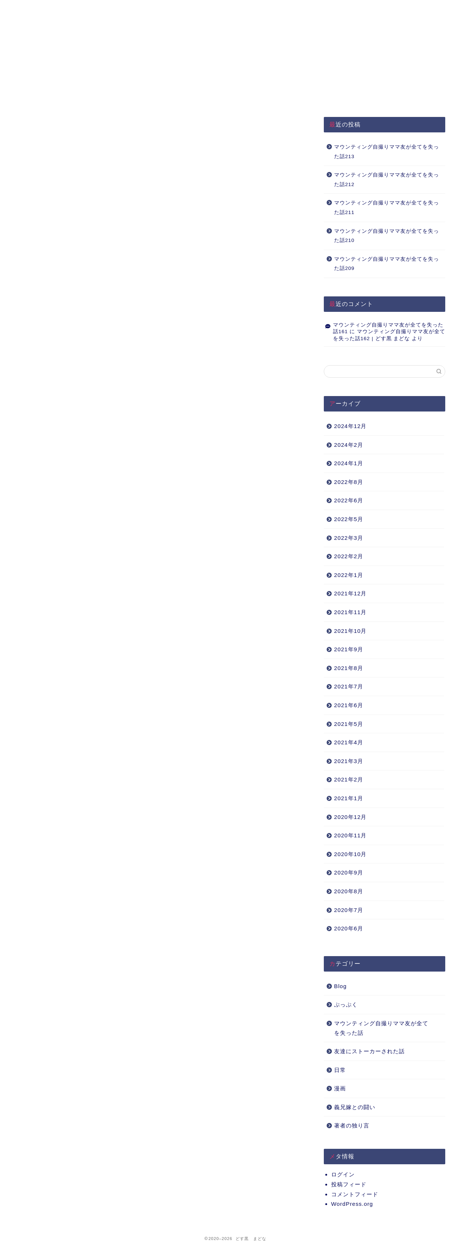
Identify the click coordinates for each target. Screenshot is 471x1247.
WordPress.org (352, 1204)
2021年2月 (348, 779)
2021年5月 (348, 724)
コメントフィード (354, 1194)
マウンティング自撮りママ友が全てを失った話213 (386, 151)
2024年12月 (350, 426)
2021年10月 (350, 631)
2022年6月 (348, 500)
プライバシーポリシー (159, 9)
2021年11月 (350, 612)
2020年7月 (348, 910)
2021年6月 (348, 705)
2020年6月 (348, 928)
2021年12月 (350, 593)
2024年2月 (348, 445)
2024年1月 (348, 463)
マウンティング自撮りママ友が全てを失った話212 (386, 179)
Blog (340, 986)
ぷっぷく (346, 1004)
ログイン (343, 1174)
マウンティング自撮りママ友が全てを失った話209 (386, 263)
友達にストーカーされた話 (369, 1051)
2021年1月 (348, 798)
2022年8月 (348, 482)
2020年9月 (348, 872)
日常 (340, 1070)
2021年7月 (348, 686)
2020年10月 (350, 854)
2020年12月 (350, 817)
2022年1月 (348, 575)
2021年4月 (348, 742)
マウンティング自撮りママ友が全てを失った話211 (386, 207)
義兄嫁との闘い (354, 1107)
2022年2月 (348, 556)
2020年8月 (348, 891)
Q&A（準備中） (336, 9)
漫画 (340, 1088)
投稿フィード (348, 1184)
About (248, 9)
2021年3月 (348, 761)
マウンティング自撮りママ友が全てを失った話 (381, 1028)
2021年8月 (348, 668)
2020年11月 (350, 835)
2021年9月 (348, 649)
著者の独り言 (351, 1125)
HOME (70, 9)
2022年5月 (348, 519)
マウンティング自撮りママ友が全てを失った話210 (386, 235)
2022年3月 (348, 538)
